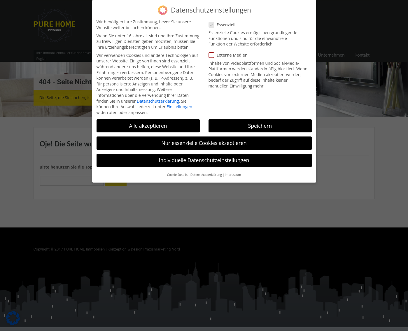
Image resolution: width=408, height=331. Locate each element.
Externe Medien (230, 51)
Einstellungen (179, 103)
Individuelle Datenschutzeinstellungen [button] (204, 156)
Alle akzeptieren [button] (148, 121)
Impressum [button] (233, 171)
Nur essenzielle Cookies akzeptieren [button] (204, 139)
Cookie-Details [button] (177, 171)
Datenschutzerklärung (158, 97)
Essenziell (224, 21)
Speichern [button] (260, 121)
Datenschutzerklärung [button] (206, 171)
